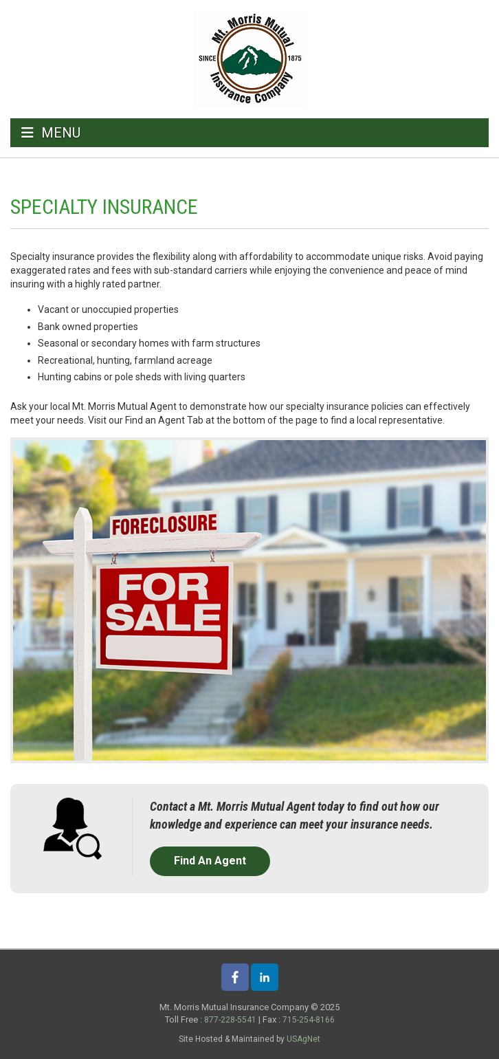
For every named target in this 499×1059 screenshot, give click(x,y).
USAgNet (303, 1039)
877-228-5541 (230, 1020)
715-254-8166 (308, 1020)
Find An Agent (210, 860)
